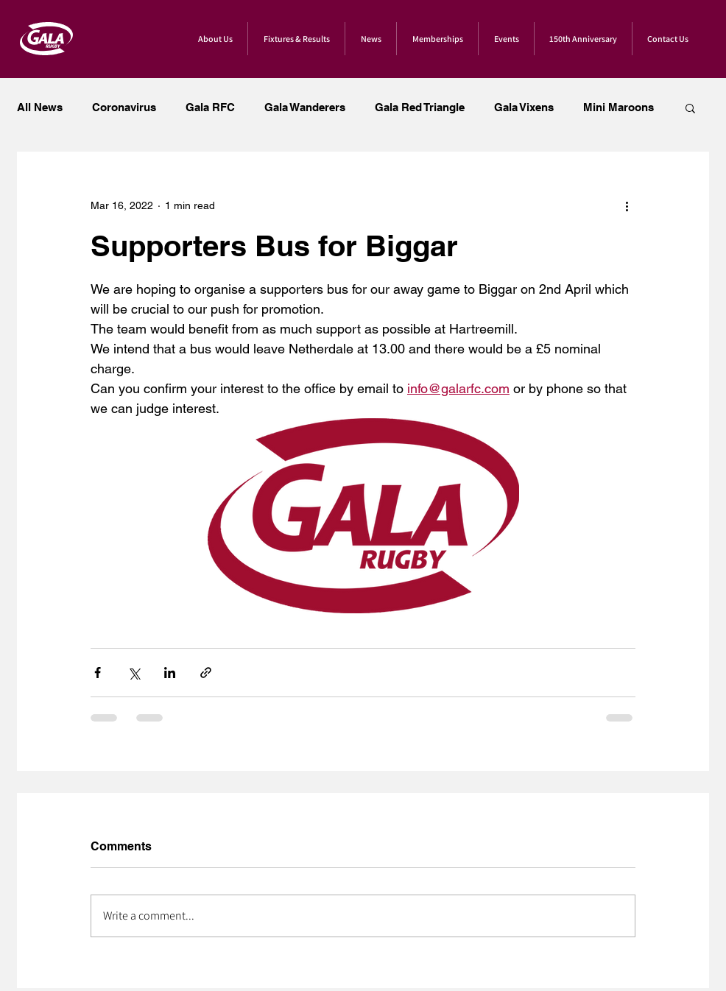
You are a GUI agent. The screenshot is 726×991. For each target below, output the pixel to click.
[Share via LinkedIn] (170, 673)
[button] (690, 107)
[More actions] (626, 205)
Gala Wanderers (304, 107)
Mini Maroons (618, 107)
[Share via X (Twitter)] (134, 673)
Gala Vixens (524, 107)
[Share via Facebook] (98, 673)
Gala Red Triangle (420, 107)
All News (40, 107)
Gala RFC (210, 107)
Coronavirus (124, 107)
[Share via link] (206, 673)
